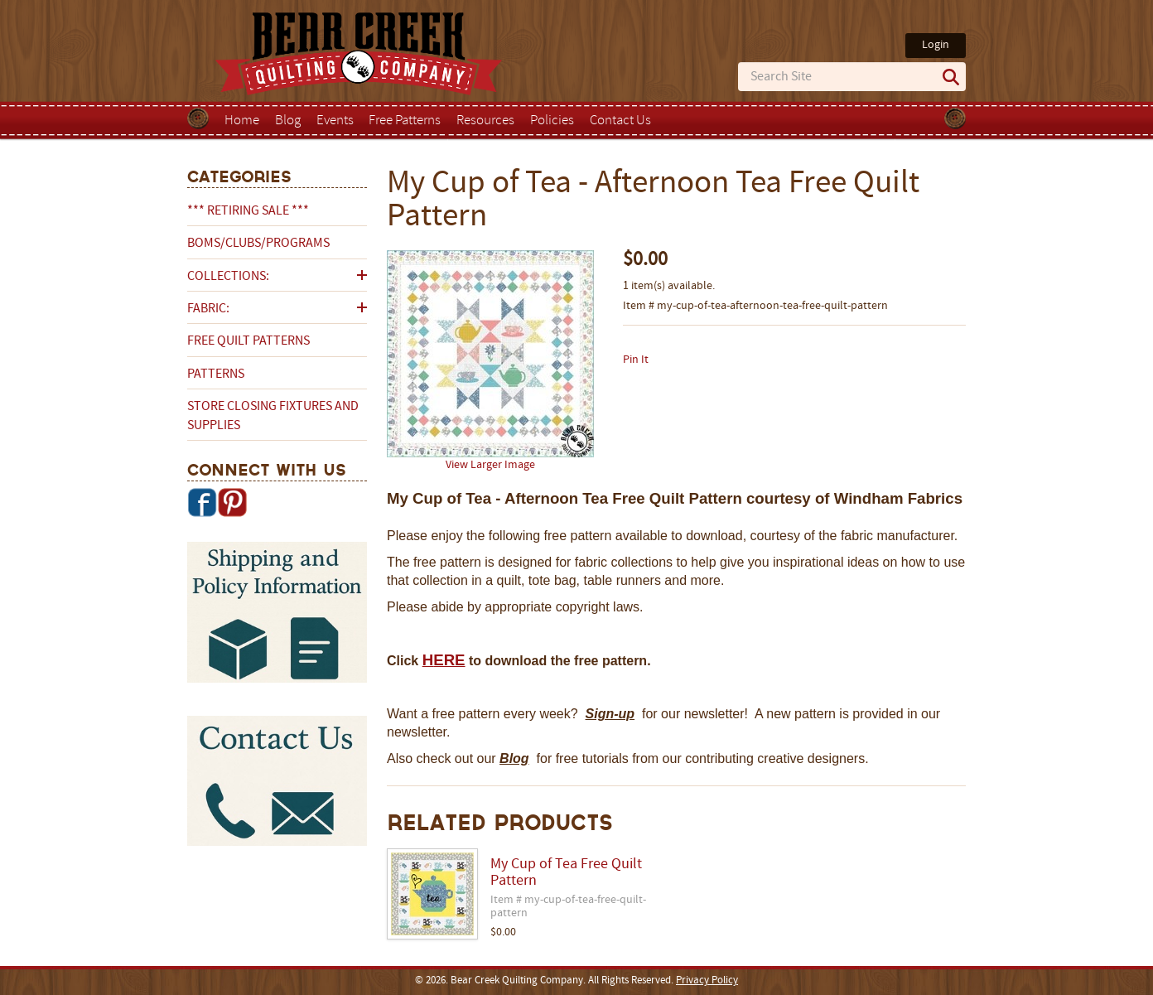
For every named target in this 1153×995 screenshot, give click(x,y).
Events (335, 121)
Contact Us (620, 121)
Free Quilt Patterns (248, 341)
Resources (485, 121)
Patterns (215, 374)
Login (935, 45)
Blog (288, 121)
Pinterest (232, 502)
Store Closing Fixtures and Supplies (273, 416)
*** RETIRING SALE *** (248, 211)
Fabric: (208, 309)
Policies (552, 121)
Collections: (228, 276)
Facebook (202, 502)
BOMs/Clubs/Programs (258, 243)
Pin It (636, 360)
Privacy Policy (707, 981)
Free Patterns (405, 121)
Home (241, 121)
